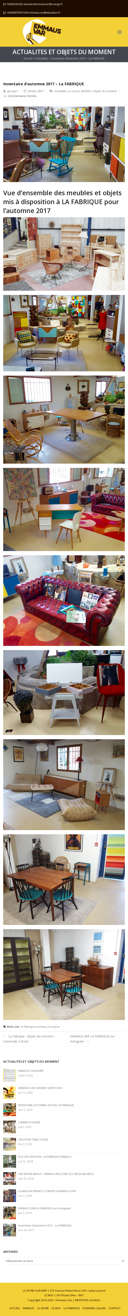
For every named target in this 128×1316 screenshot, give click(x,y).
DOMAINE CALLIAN (94, 1308)
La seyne (74, 91)
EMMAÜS (28, 1308)
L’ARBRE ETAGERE (29, 1122)
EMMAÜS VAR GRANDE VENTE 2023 (40, 1088)
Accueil (27, 58)
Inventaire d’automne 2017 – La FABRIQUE (44, 1225)
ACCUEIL (15, 1308)
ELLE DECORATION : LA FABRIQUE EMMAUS (44, 1157)
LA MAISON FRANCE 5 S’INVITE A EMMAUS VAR (47, 1191)
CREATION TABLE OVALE (33, 1139)
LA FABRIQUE (72, 1308)
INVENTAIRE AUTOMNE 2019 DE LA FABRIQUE (46, 1105)
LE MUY (56, 1308)
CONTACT (114, 1308)
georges (12, 91)
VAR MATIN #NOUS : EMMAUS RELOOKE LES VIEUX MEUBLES (56, 1174)
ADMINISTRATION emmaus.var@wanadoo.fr (33, 12)
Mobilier (86, 91)
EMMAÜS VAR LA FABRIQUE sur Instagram (44, 1208)
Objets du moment (105, 91)
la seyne (54, 1026)
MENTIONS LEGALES (87, 1300)
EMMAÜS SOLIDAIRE (31, 1071)
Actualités (42, 58)
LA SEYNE (43, 1308)
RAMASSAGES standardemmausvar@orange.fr (35, 4)
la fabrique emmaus (34, 1026)
